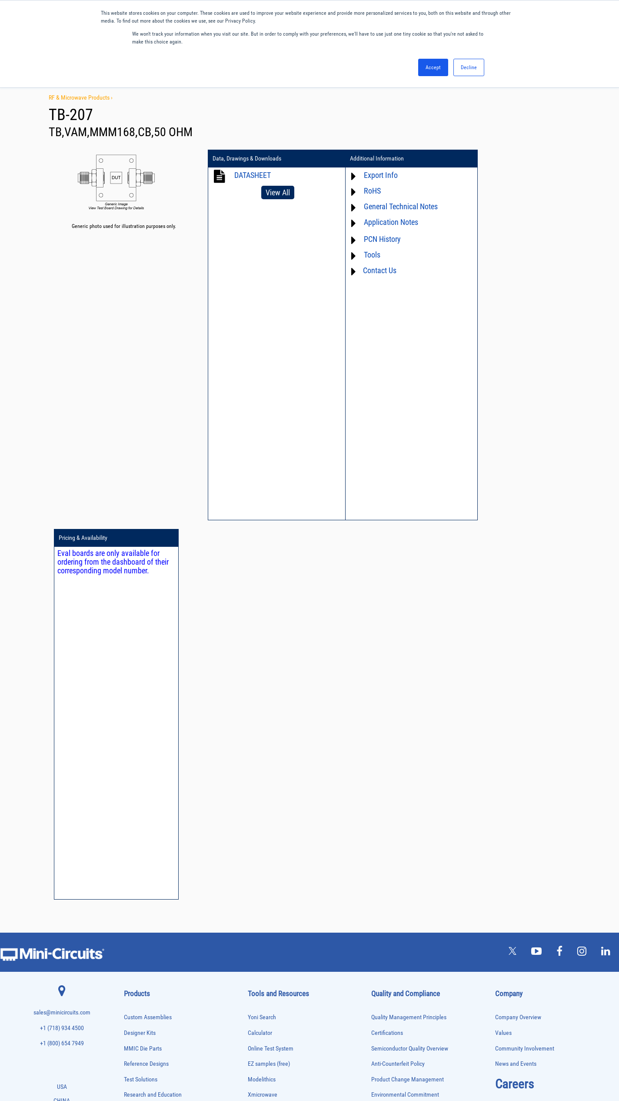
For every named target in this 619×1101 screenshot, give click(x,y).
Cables (130, 785)
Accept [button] (433, 67)
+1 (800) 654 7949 (62, 664)
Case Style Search (269, 823)
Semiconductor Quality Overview (409, 669)
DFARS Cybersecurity (396, 792)
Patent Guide (263, 792)
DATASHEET (252, 175)
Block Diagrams (266, 746)
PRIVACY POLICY (305, 1065)
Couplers (132, 793)
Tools (361, 254)
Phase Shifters (137, 921)
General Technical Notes (390, 206)
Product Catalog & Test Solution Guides (294, 761)
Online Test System (270, 669)
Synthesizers (136, 1003)
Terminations (136, 1012)
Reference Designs (146, 684)
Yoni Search (262, 638)
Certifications (387, 653)
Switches (132, 994)
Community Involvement (524, 669)
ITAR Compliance (391, 761)
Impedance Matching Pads (148, 867)
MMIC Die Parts (143, 669)
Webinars (259, 777)
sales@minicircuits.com (61, 633)
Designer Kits (140, 653)
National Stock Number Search (284, 808)
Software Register (269, 854)
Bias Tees (133, 776)
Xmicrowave (262, 715)
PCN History (371, 239)
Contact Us (369, 270)
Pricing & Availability (491, 158)
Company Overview (518, 638)
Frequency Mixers (140, 848)
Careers (514, 704)
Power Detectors (139, 939)
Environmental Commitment (405, 715)
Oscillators (134, 903)
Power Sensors (138, 948)
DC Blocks (133, 812)
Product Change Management (407, 699)
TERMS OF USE (266, 1065)
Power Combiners (140, 930)
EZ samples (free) (269, 684)
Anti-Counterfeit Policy (398, 684)
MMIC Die (133, 884)
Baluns (130, 767)
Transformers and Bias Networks (154, 1039)
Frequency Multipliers (144, 857)
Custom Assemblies (148, 638)
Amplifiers (133, 748)
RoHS (361, 190)
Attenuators (134, 757)
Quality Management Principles (408, 638)
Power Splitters (138, 957)
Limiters (131, 875)
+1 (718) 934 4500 (62, 648)
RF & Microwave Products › (81, 97)
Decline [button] (469, 67)
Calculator (260, 653)
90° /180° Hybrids (140, 975)
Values (503, 653)
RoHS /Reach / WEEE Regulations (411, 730)
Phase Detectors (139, 912)
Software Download (271, 839)
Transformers (136, 1030)
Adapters (132, 739)
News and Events (515, 684)
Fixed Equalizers (139, 839)
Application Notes (380, 222)
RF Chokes (134, 984)
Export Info (370, 175)
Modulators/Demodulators (148, 894)
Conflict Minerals (391, 777)
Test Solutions (140, 699)
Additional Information (366, 158)
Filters (130, 830)
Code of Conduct (391, 746)
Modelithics (262, 699)
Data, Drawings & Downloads (247, 158)
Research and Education (153, 715)
